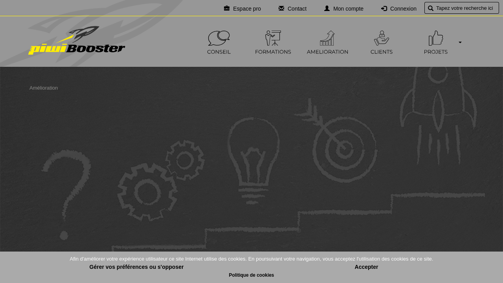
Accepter (366, 267)
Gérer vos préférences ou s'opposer (137, 267)
